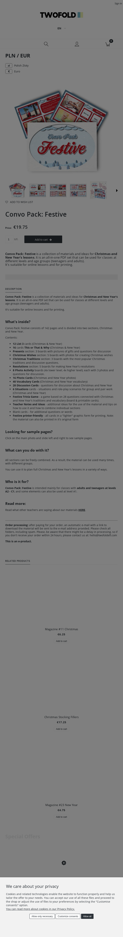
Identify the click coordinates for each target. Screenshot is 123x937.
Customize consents (68, 916)
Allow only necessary (42, 916)
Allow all (87, 916)
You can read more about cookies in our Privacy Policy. (40, 909)
